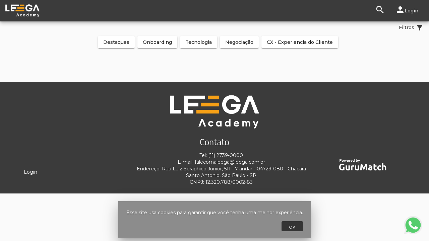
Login (30, 172)
